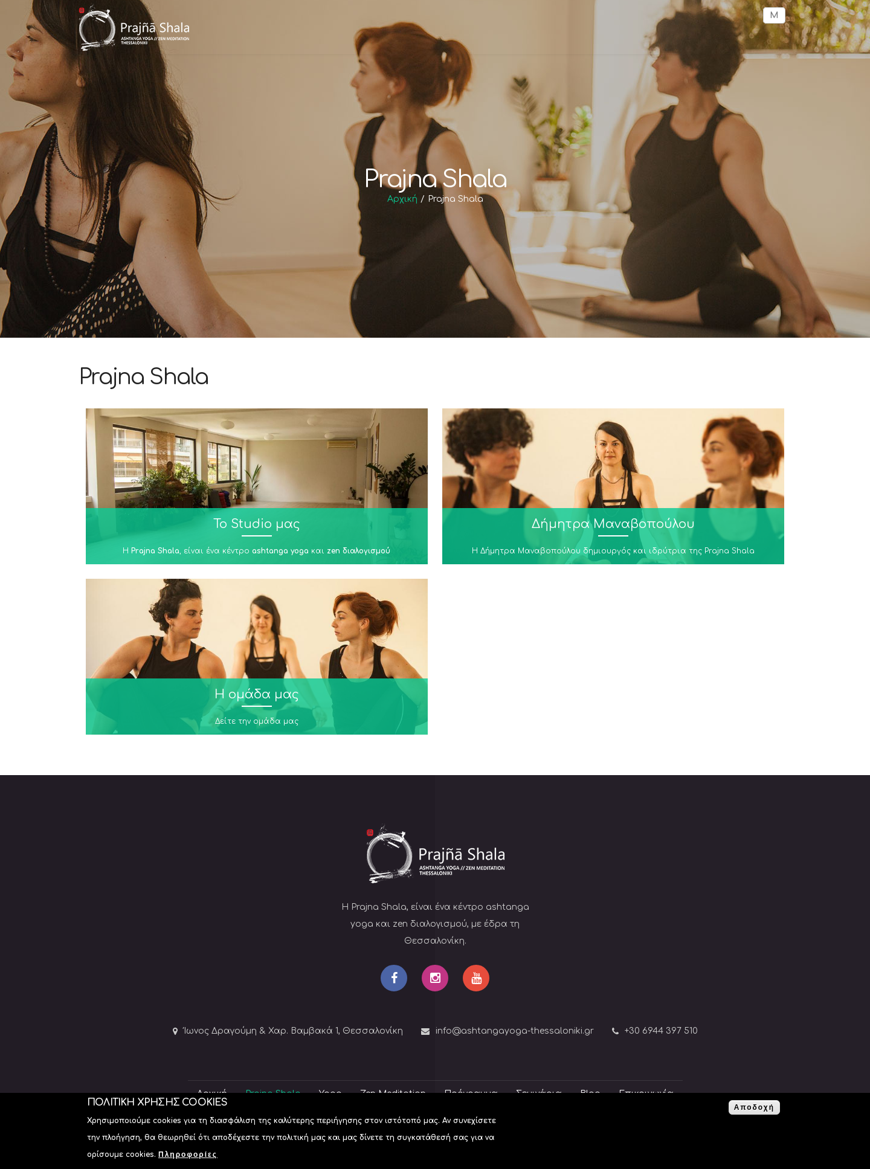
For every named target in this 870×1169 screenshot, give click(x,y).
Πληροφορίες (188, 1156)
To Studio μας (256, 524)
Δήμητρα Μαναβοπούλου (613, 524)
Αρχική (402, 199)
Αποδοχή (754, 1109)
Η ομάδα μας (256, 694)
